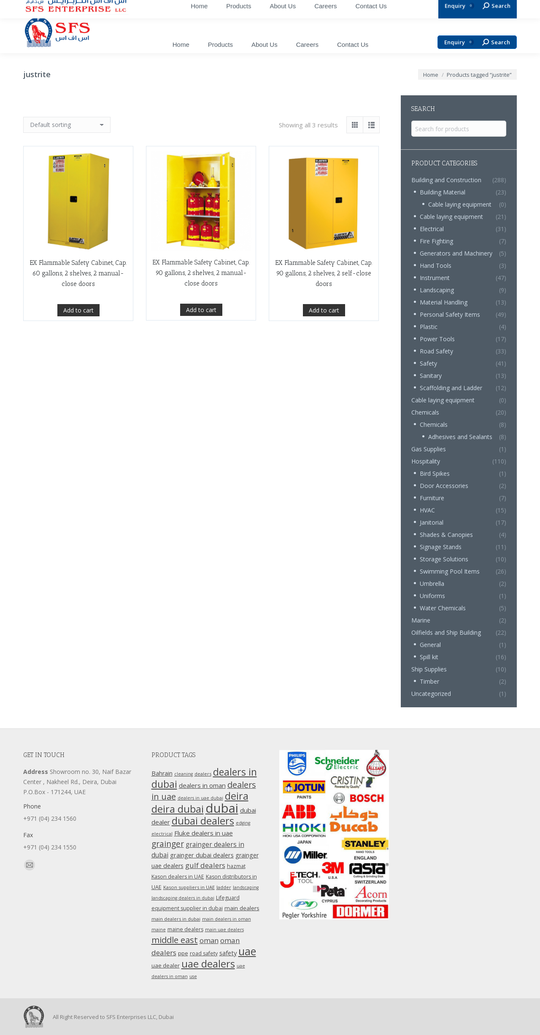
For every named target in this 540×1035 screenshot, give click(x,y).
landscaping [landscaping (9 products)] (246, 887)
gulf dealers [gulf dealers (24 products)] (205, 865)
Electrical (432, 229)
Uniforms (432, 596)
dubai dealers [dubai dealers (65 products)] (203, 820)
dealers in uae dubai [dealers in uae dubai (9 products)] (200, 798)
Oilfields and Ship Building (446, 632)
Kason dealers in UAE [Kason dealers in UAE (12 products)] (177, 876)
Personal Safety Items (450, 314)
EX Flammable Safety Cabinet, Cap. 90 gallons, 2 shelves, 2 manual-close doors (201, 330)
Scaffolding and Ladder (451, 388)
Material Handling (443, 302)
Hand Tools (435, 265)
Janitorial (431, 522)
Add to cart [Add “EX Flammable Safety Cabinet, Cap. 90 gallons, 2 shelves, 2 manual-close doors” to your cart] (201, 367)
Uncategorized (431, 694)
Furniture (432, 498)
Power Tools (437, 339)
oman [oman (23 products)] (209, 940)
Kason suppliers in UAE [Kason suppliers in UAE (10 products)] (189, 887)
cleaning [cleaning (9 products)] (183, 774)
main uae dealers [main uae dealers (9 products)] (224, 930)
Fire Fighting (436, 241)
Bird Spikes (435, 473)
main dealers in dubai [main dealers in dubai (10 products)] (175, 919)
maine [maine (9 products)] (158, 930)
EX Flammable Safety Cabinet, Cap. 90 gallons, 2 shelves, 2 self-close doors (324, 347)
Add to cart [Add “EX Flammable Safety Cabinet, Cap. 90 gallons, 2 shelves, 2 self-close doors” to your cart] (324, 384)
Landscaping (437, 290)
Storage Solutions (444, 559)
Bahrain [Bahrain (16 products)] (162, 773)
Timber (429, 681)
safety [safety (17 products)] (228, 953)
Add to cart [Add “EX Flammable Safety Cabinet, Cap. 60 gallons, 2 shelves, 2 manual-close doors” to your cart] (78, 354)
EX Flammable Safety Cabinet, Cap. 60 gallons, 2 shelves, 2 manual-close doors (78, 317)
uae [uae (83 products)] (247, 951)
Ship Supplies (429, 669)
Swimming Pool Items (450, 571)
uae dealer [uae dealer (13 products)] (165, 965)
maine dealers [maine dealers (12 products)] (185, 929)
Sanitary (431, 376)
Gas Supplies (428, 449)
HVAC (427, 510)
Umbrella (432, 583)
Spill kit (429, 657)
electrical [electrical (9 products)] (162, 834)
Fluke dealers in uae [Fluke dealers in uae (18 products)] (203, 833)
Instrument (435, 278)
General (430, 645)
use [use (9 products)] (193, 976)
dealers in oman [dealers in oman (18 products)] (202, 785)
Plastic (428, 327)
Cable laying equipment (459, 204)
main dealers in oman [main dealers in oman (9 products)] (226, 919)
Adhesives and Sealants (460, 437)
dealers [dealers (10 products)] (202, 774)
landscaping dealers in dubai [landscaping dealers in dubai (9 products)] (182, 898)
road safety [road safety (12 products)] (204, 953)
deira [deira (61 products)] (236, 796)
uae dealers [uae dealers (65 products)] (208, 963)
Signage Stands (441, 547)
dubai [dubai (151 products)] (221, 808)
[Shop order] (67, 125)
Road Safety (436, 351)
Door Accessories (444, 486)
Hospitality (425, 461)
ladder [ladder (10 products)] (223, 887)
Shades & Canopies (446, 535)
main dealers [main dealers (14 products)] (241, 908)
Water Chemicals (443, 608)
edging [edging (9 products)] (243, 823)
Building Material (442, 192)
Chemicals (425, 412)
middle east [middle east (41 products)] (174, 940)
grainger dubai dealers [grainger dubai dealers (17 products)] (202, 855)
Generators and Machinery (456, 253)
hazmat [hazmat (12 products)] (236, 866)
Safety (428, 363)
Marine (420, 620)
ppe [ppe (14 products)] (183, 953)
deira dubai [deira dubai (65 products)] (177, 809)
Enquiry (459, 42)
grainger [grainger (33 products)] (167, 843)
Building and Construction (446, 180)
